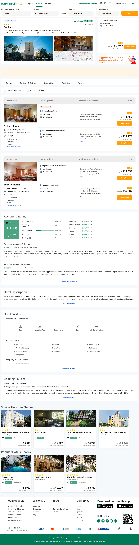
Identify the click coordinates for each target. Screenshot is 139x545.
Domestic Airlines (15, 515)
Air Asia (79, 515)
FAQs (55, 506)
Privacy (55, 512)
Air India (79, 520)
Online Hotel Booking (16, 509)
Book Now (130, 47)
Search (130, 13)
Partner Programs (15, 520)
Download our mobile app (113, 501)
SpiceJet (79, 512)
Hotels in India (13, 517)
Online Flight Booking (16, 506)
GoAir (78, 509)
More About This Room (14, 147)
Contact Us (37, 509)
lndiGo (78, 506)
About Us (36, 506)
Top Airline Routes (15, 512)
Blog (34, 515)
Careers (36, 512)
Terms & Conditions (60, 509)
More (82, 33)
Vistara (79, 517)
